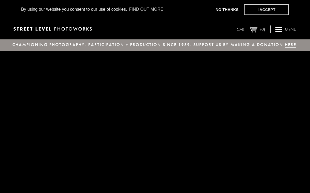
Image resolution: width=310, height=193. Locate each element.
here (290, 44)
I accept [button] (266, 10)
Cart (251, 29)
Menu (286, 29)
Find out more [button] (146, 9)
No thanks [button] (227, 10)
